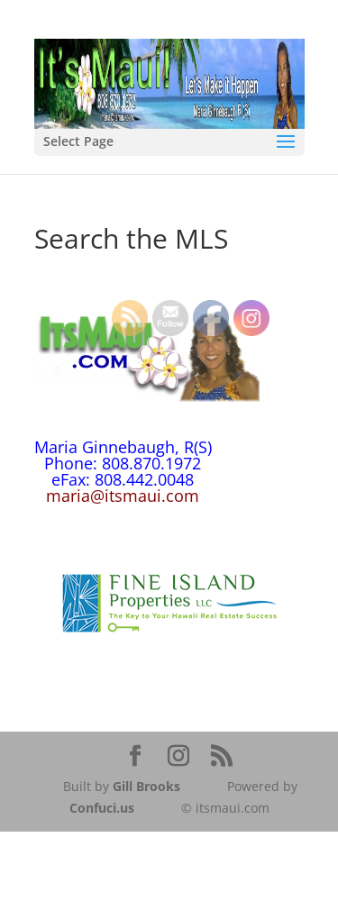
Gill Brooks (146, 786)
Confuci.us (101, 807)
